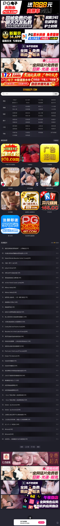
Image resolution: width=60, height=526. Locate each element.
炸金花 (27, 102)
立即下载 (41, 522)
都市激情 (15, 126)
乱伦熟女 (40, 115)
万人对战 (40, 100)
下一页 (33, 447)
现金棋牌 (40, 102)
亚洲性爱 (15, 113)
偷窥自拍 (15, 119)
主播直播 (40, 109)
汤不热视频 (53, 132)
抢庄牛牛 (53, 102)
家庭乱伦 (27, 126)
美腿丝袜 (15, 122)
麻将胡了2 (14, 102)
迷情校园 (15, 128)
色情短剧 (27, 135)
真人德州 (27, 100)
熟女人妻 (15, 109)
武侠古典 (53, 126)
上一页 (27, 447)
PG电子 (15, 100)
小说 (4, 127)
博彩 (4, 101)
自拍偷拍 (27, 106)
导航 (4, 134)
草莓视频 (40, 132)
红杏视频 (15, 135)
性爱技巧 (53, 128)
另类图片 (53, 122)
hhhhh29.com (30, 89)
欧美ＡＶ (40, 106)
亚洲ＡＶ (15, 106)
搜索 (56, 94)
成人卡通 (40, 113)
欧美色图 (40, 119)
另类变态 (53, 115)
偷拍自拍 (27, 113)
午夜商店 (27, 132)
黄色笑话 (40, 128)
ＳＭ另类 (53, 109)
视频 (4, 107)
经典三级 (27, 115)
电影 (4, 114)
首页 (22, 447)
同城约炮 (15, 132)
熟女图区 (40, 122)
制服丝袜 (15, 115)
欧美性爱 (53, 113)
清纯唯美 (27, 122)
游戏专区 (53, 100)
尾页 (38, 447)
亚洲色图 (27, 119)
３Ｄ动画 (53, 106)
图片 (4, 120)
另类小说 (27, 128)
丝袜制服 (27, 109)
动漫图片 (53, 119)
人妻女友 (40, 126)
